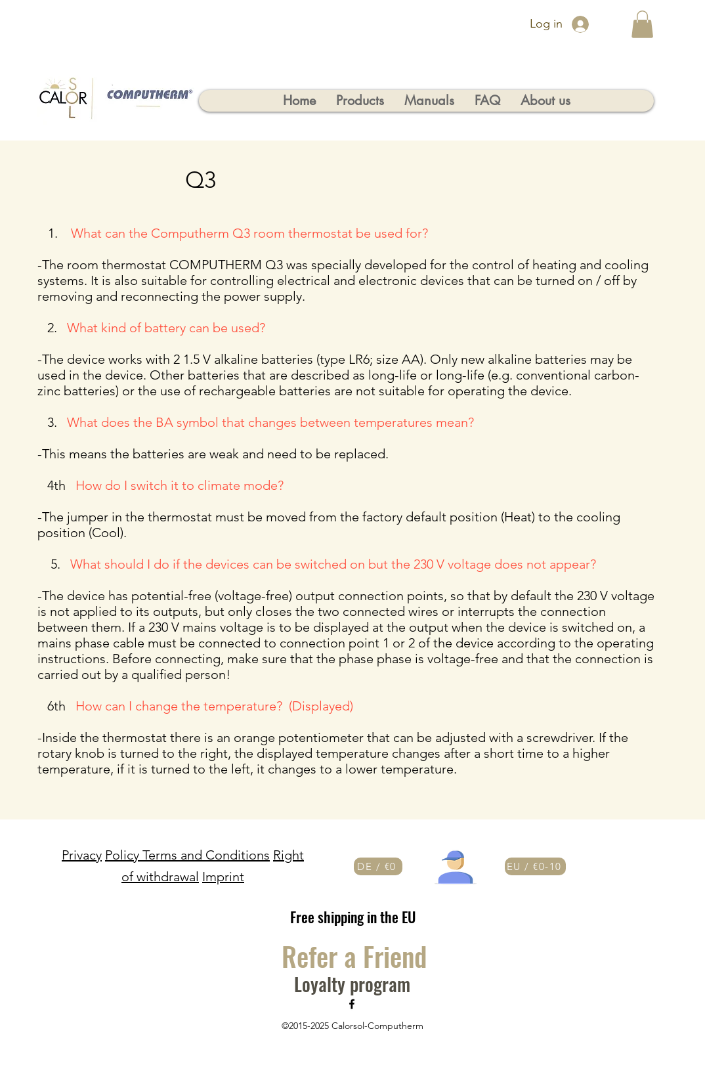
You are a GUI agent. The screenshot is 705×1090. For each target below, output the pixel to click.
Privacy (82, 855)
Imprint (223, 876)
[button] (642, 24)
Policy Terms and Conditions (187, 855)
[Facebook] (351, 1004)
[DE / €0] (378, 866)
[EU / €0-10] (535, 866)
